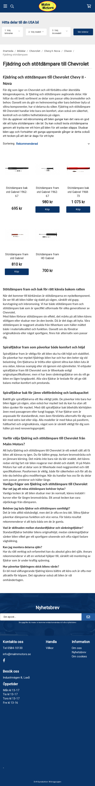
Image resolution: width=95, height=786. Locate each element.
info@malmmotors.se (17, 654)
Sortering (8, 144)
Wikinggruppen (55, 782)
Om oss (77, 648)
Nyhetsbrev (79, 652)
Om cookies (79, 656)
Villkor (50, 648)
